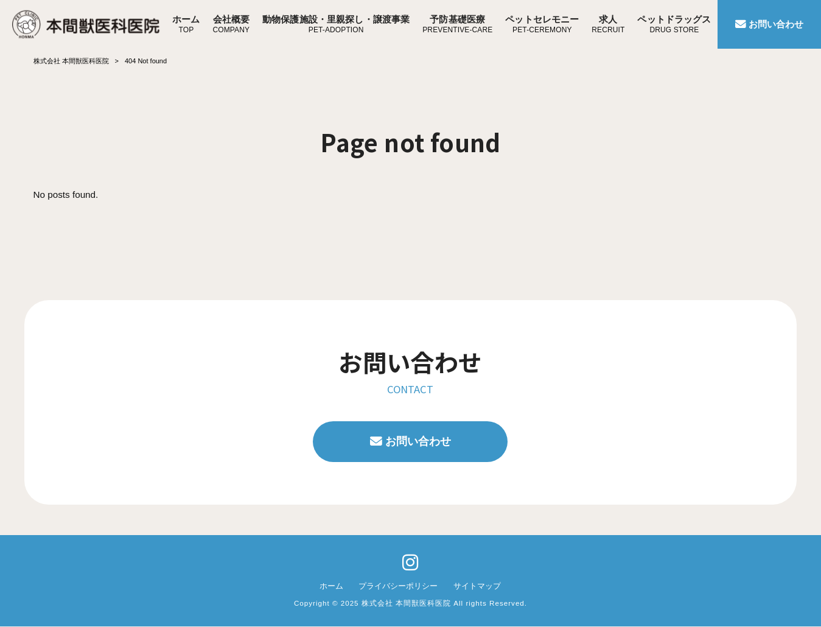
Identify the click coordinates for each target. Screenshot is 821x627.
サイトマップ (477, 585)
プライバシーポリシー (398, 585)
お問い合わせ (418, 441)
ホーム (331, 585)
